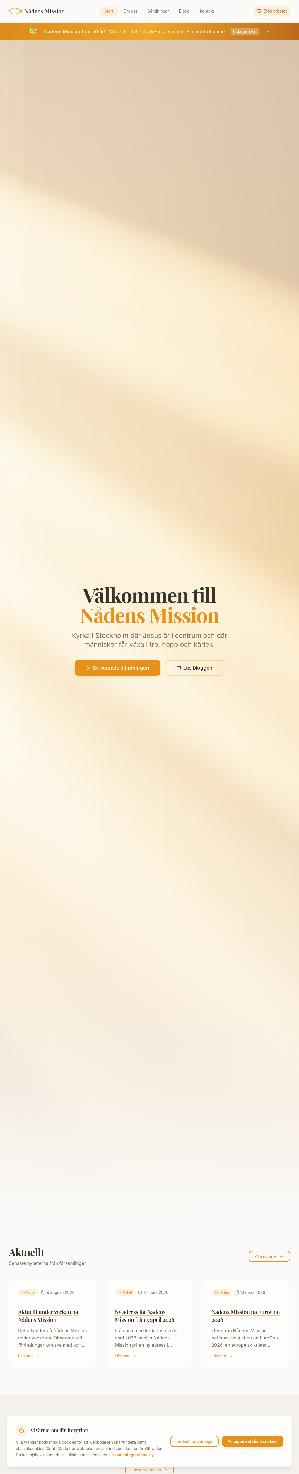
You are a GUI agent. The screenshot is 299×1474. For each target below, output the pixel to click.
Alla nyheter (269, 1256)
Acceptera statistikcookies (253, 1441)
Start (108, 11)
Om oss (131, 11)
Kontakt (207, 11)
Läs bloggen (195, 668)
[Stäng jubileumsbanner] (268, 31)
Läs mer (29, 1355)
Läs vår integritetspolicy (131, 1454)
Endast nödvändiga (194, 1441)
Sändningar (158, 11)
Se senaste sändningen (117, 668)
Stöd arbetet (272, 11)
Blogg (184, 11)
